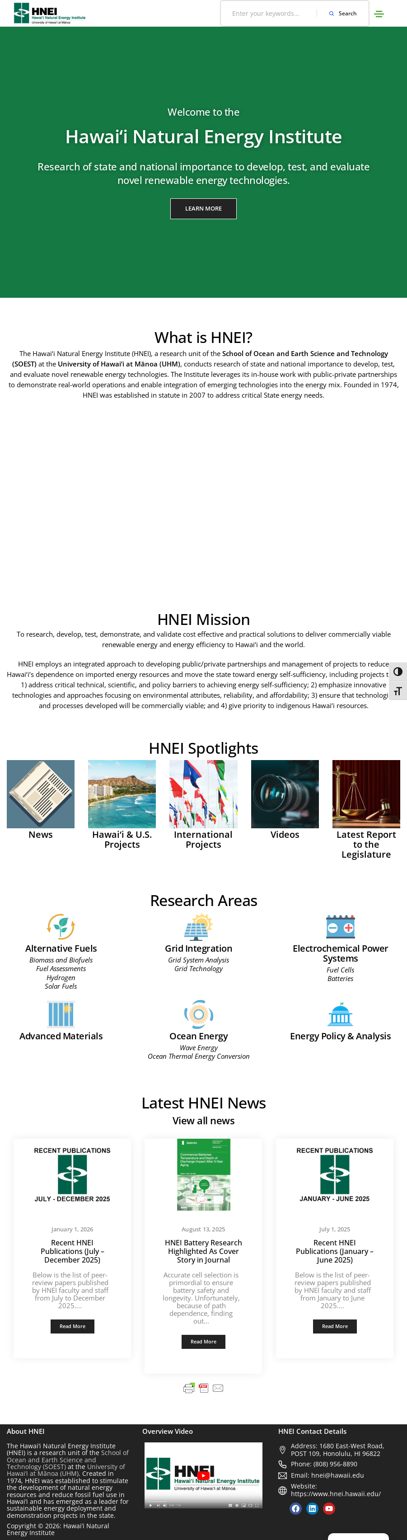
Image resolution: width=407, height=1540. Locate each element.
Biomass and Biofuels (61, 959)
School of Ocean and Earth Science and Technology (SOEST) (68, 1459)
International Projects (203, 839)
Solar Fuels (61, 986)
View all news (204, 1120)
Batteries (340, 978)
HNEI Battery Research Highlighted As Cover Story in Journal (203, 1251)
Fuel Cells (340, 969)
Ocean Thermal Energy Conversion (199, 1056)
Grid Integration (198, 948)
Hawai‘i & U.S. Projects (122, 839)
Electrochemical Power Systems (340, 953)
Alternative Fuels (61, 948)
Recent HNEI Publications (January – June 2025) (335, 1251)
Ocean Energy (198, 1036)
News (40, 834)
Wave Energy (199, 1047)
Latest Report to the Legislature (366, 844)
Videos (285, 834)
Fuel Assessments (61, 968)
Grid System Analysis (198, 959)
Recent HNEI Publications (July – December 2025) (72, 1251)
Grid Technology (198, 968)
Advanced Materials (61, 1036)
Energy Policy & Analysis (340, 1036)
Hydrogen (61, 977)
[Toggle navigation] (379, 14)
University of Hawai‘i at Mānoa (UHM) (66, 1470)
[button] (203, 208)
